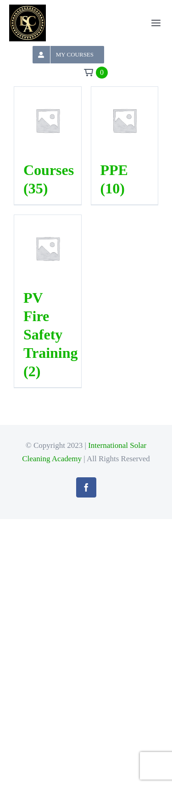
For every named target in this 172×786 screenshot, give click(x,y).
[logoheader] (27, 9)
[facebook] (86, 487)
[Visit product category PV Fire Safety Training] (47, 302)
